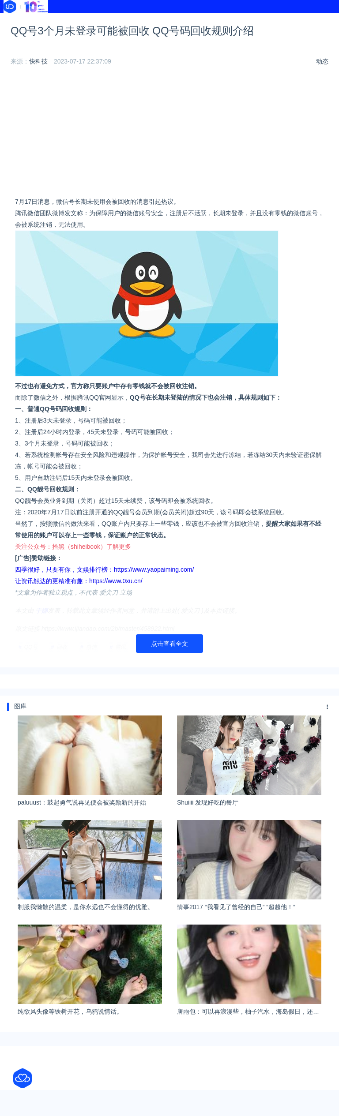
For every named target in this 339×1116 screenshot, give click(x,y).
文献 (79, 31)
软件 (13, 31)
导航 (145, 21)
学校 (277, 21)
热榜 (211, 21)
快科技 (38, 87)
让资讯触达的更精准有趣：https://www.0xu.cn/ (79, 606)
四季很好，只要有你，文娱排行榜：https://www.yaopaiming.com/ (104, 595)
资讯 (79, 21)
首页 (13, 21)
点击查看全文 (169, 669)
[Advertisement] (169, 160)
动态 (322, 87)
